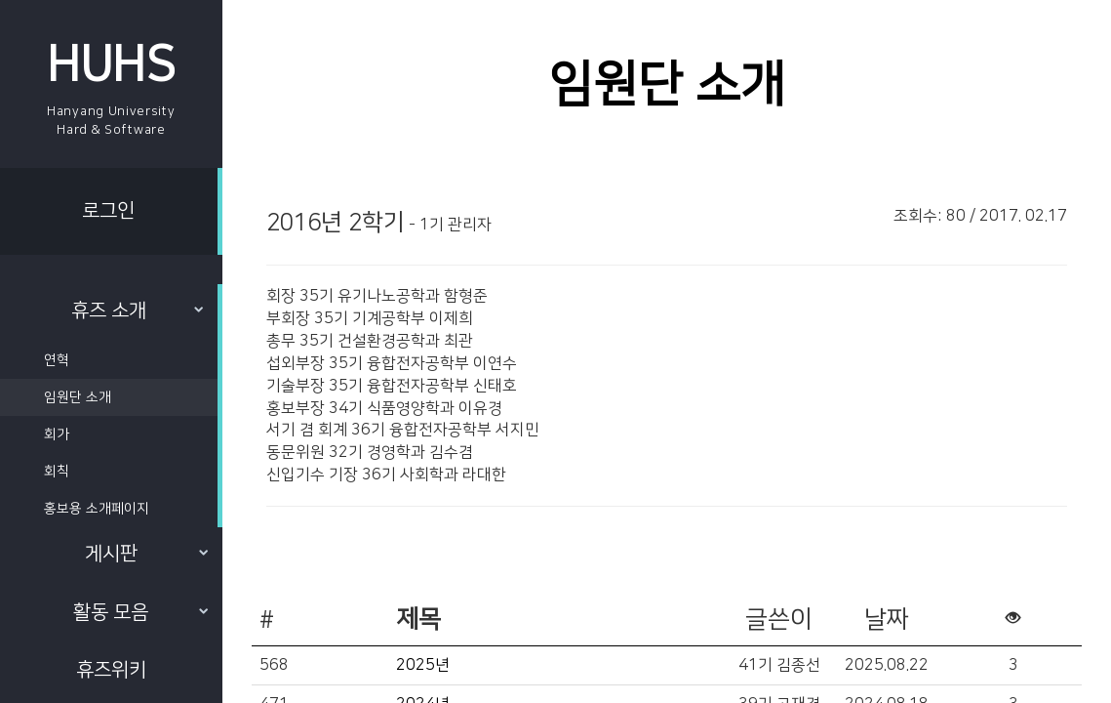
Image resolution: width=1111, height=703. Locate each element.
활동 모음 (140, 612)
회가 (56, 434)
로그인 (108, 211)
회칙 (56, 471)
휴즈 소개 (137, 310)
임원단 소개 (77, 397)
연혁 (56, 360)
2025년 (423, 665)
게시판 (146, 553)
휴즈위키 (111, 670)
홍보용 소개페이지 (96, 509)
